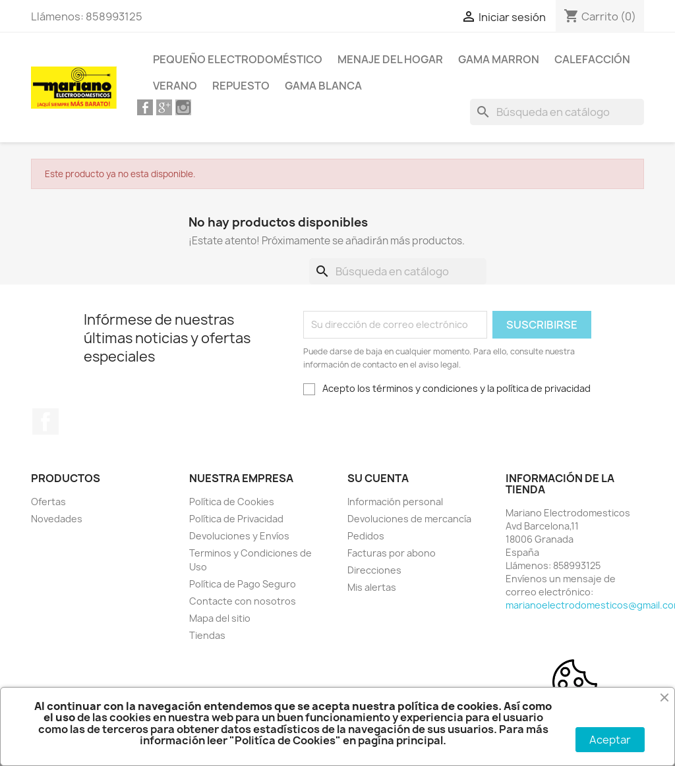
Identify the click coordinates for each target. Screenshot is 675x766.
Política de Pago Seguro (242, 584)
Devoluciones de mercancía (409, 518)
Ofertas (48, 501)
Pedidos (365, 536)
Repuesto (241, 85)
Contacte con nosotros (242, 601)
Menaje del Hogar (390, 59)
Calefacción (592, 59)
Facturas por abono (391, 553)
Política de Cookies (231, 501)
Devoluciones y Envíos (239, 536)
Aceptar (610, 739)
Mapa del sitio (219, 618)
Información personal (395, 501)
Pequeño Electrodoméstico (237, 59)
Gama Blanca (323, 85)
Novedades (56, 518)
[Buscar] (557, 112)
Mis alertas (371, 587)
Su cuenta (378, 478)
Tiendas (207, 635)
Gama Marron (498, 59)
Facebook (45, 421)
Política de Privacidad (236, 518)
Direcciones (374, 570)
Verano (175, 85)
